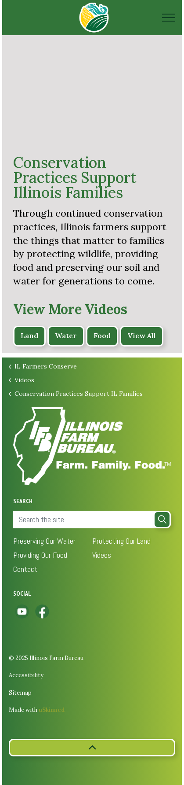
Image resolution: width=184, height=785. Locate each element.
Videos (101, 555)
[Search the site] (92, 519)
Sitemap (20, 693)
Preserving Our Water (44, 541)
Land (29, 336)
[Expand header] (168, 17)
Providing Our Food (40, 555)
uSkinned (52, 710)
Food (102, 336)
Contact (25, 569)
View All (141, 336)
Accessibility (26, 675)
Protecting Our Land (121, 541)
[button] (162, 519)
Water (66, 336)
